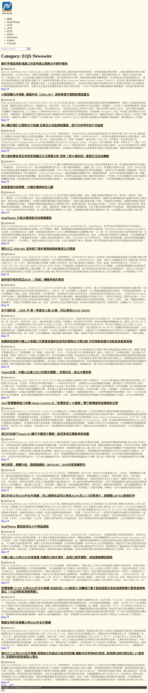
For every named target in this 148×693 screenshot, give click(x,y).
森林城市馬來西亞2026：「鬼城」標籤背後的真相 (32, 279)
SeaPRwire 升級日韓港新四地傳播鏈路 (26, 218)
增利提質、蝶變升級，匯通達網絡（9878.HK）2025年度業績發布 (43, 464)
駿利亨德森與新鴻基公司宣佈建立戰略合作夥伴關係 (34, 63)
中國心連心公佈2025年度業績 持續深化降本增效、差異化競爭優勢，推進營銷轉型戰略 (56, 557)
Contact (11, 43)
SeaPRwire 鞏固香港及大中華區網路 (25, 526)
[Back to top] (3, 690)
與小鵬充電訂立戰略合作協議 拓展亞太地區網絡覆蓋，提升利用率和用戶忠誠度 (52, 125)
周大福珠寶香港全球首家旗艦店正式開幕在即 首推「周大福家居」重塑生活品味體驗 (55, 156)
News (10, 34)
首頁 (9, 19)
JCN (9, 28)
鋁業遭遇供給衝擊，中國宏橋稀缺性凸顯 (27, 187)
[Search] (29, 48)
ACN (9, 25)
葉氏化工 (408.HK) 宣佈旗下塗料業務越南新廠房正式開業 (38, 248)
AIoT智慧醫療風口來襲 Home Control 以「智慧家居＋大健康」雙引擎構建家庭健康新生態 (59, 403)
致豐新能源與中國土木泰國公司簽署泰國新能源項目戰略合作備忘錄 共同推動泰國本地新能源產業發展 (66, 341)
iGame (11, 40)
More (5, 89)
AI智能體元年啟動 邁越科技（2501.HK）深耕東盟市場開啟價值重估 (45, 94)
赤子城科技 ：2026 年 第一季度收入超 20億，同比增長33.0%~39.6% (45, 310)
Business (12, 37)
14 (10, 685)
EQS (9, 31)
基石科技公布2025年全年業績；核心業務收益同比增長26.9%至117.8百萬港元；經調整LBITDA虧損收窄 (68, 495)
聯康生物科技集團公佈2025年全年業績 (26, 622)
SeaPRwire (13, 22)
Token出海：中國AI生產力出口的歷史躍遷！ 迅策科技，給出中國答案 (46, 372)
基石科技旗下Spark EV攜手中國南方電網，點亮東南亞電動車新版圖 (45, 434)
